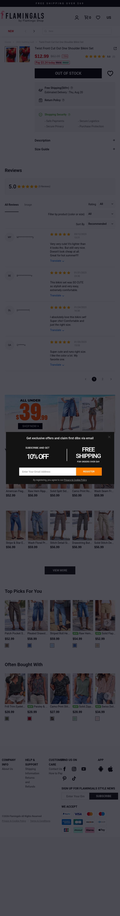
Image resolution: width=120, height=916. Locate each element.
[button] (109, 437)
